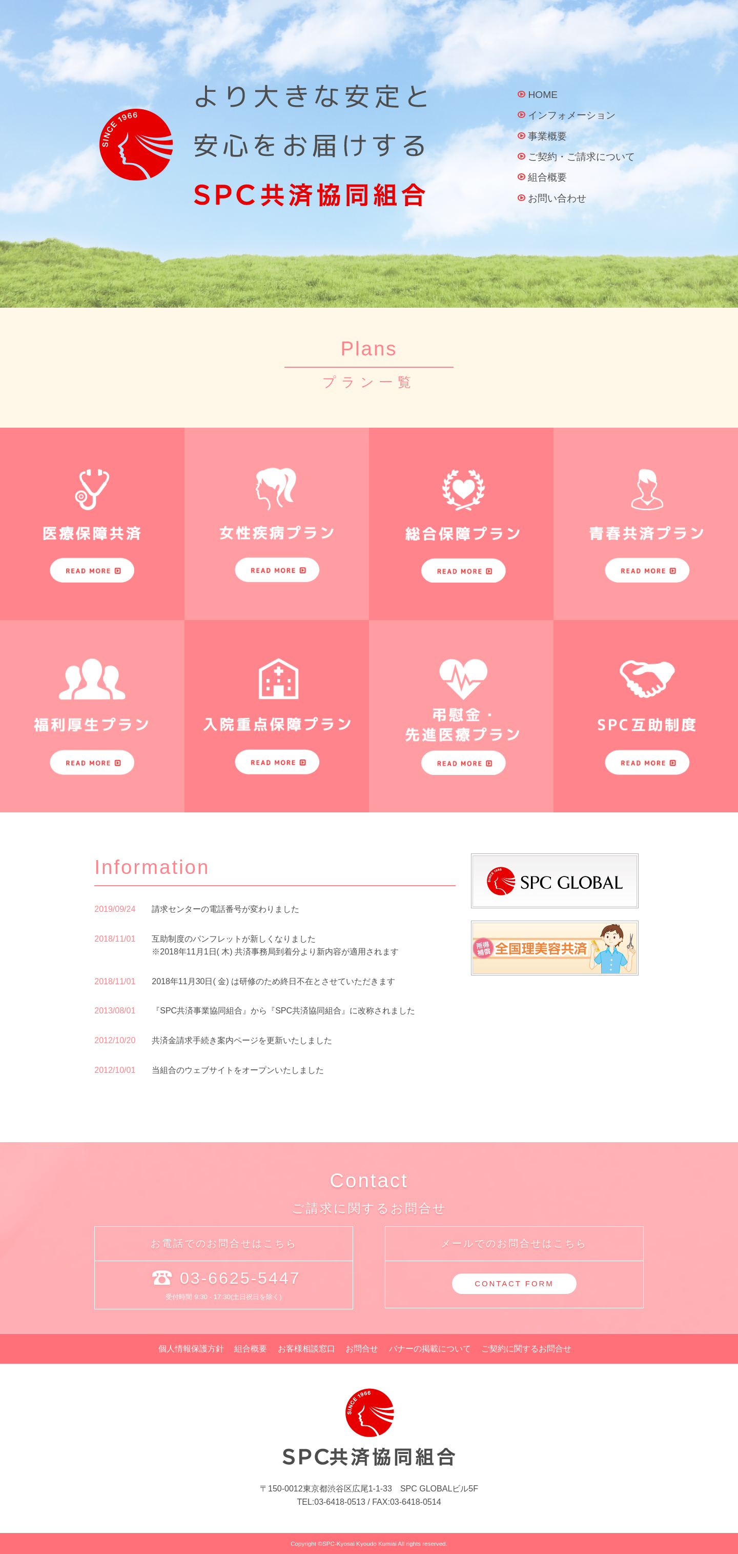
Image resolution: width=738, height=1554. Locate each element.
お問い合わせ (557, 198)
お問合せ (361, 1348)
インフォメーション (572, 115)
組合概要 (547, 177)
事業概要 (547, 136)
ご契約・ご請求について (581, 156)
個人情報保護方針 (191, 1348)
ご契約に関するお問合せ (526, 1348)
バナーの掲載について (430, 1348)
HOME (543, 94)
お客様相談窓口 (306, 1348)
